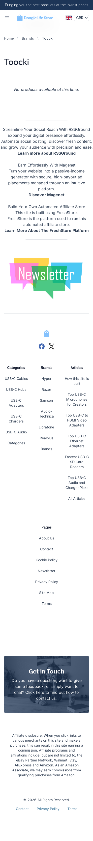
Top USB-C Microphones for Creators (76, 399)
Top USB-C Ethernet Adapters (77, 441)
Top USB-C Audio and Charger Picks (76, 483)
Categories (16, 443)
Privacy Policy (46, 582)
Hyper (46, 378)
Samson (46, 400)
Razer (46, 389)
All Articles (76, 498)
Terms (47, 603)
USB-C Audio (16, 432)
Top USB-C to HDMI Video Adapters (77, 420)
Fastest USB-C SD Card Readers (77, 462)
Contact (46, 549)
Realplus (46, 438)
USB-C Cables (16, 378)
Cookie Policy (47, 560)
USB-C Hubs (16, 389)
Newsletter (46, 571)
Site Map (46, 592)
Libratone (46, 427)
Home (9, 38)
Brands (28, 38)
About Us (46, 538)
